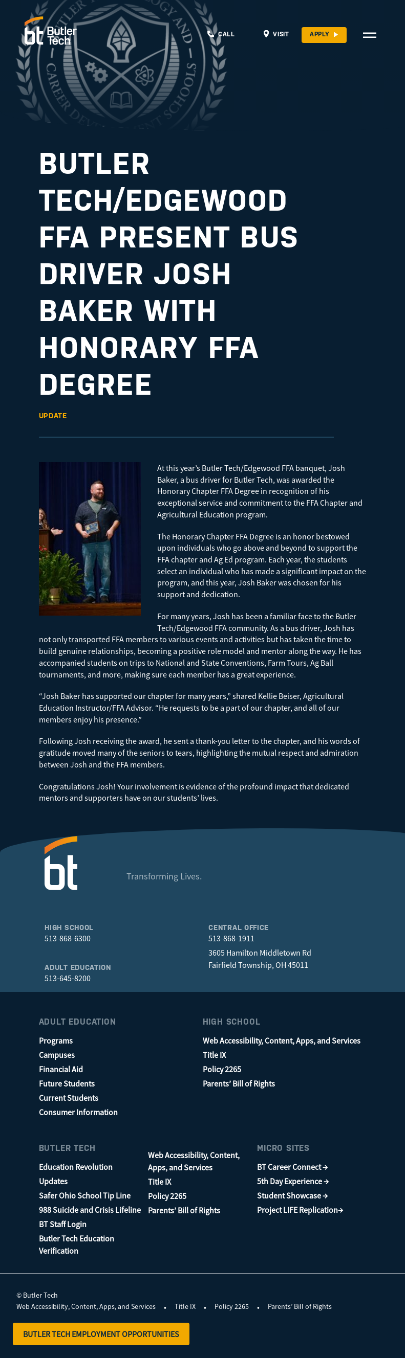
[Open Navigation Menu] (369, 35)
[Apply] (324, 35)
